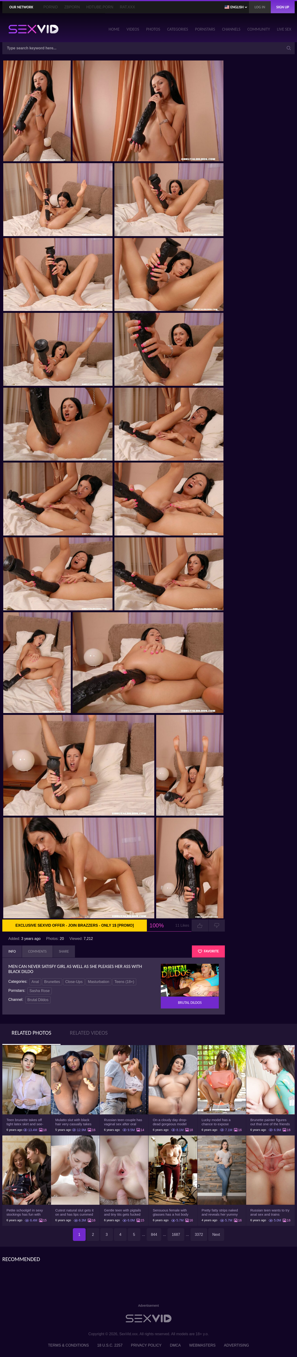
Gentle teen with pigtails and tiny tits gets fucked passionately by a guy (122, 1212)
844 (154, 1235)
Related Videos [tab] (89, 1033)
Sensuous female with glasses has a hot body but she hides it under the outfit (172, 1212)
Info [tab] (12, 951)
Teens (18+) (124, 982)
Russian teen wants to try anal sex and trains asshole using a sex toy (269, 1212)
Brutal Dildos (37, 1000)
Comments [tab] (37, 951)
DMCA (175, 1345)
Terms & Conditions (68, 1345)
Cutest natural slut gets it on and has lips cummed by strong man (74, 1212)
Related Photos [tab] (31, 1033)
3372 (199, 1235)
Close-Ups (74, 982)
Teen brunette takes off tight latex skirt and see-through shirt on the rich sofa (24, 1122)
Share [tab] (64, 951)
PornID (50, 7)
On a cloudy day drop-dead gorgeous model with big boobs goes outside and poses (170, 1122)
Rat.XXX (127, 7)
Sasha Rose (39, 991)
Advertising (236, 1345)
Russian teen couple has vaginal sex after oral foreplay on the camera (123, 1122)
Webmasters (202, 1345)
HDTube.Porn (99, 7)
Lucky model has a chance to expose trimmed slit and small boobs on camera (218, 1122)
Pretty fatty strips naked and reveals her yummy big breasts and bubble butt (220, 1212)
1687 (176, 1235)
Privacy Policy (146, 1345)
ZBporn (72, 7)
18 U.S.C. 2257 (110, 1345)
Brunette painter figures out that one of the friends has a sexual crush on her (270, 1122)
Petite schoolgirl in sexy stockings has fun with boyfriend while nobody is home (25, 1212)
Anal (35, 982)
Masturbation (98, 982)
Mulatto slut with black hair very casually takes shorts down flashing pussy (73, 1122)
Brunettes (52, 982)
